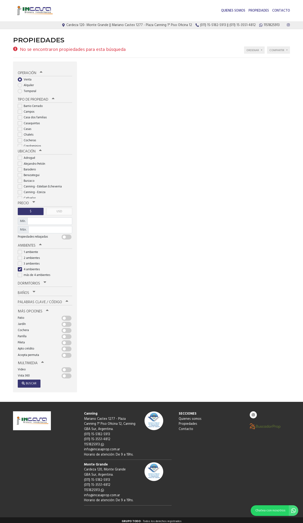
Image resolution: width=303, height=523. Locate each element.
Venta (26, 77)
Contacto (281, 10)
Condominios (31, 144)
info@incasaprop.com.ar (102, 447)
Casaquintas (30, 121)
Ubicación (30, 149)
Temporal (28, 89)
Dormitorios (32, 281)
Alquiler (27, 83)
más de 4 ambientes (35, 273)
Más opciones (33, 309)
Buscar (29, 381)
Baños (26, 290)
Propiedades (259, 10)
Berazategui (30, 173)
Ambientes (29, 243)
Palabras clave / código (43, 300)
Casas (26, 127)
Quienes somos (233, 10)
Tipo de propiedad (36, 98)
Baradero (28, 167)
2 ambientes (30, 255)
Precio (26, 201)
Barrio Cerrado (32, 104)
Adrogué (28, 156)
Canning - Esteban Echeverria (41, 184)
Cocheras (28, 138)
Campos (27, 110)
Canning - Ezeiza (33, 190)
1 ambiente (29, 250)
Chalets (27, 133)
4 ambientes (30, 267)
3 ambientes (30, 261)
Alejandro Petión (33, 162)
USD (59, 209)
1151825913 (94, 442)
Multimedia (30, 360)
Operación (30, 71)
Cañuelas (28, 196)
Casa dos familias (34, 115)
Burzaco (27, 179)
